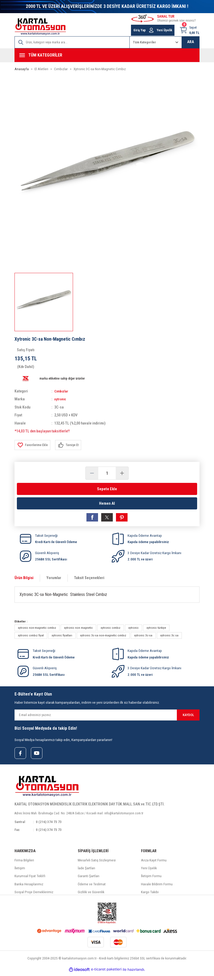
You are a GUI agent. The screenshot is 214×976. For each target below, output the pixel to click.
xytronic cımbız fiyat (31, 637)
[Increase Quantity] (122, 473)
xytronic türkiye (156, 630)
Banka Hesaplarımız (28, 887)
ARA (190, 42)
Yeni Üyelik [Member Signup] (164, 30)
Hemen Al (107, 504)
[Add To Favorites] (33, 445)
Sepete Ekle (107, 488)
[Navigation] (107, 55)
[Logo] (40, 26)
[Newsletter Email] (107, 716)
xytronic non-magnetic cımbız (37, 630)
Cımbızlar (62, 391)
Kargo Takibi (150, 895)
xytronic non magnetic (78, 630)
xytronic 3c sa (169, 637)
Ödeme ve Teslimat (92, 887)
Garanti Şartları (88, 879)
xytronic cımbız (110, 630)
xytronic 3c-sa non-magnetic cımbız (103, 637)
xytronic (60, 399)
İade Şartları (86, 871)
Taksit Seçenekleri (89, 580)
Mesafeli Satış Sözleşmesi (97, 863)
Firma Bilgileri (24, 863)
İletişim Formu (151, 879)
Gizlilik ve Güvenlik (91, 895)
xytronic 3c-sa (143, 637)
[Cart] (189, 30)
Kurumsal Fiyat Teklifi (29, 879)
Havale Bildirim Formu (157, 887)
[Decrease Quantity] (92, 473)
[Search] (72, 42)
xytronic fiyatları (62, 637)
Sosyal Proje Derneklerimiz (33, 895)
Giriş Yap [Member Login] (139, 30)
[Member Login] (151, 30)
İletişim (19, 871)
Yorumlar (53, 580)
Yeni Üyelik (149, 871)
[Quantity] (107, 473)
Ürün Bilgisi (23, 580)
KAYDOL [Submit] (188, 717)
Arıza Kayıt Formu (154, 863)
